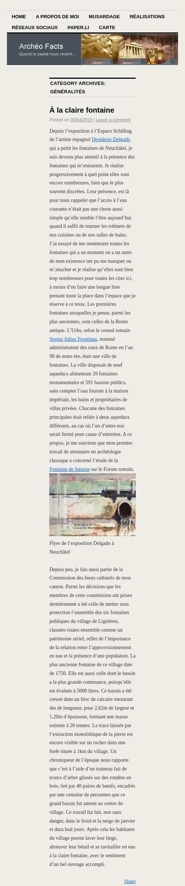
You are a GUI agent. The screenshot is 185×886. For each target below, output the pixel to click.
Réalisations (147, 16)
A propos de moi (57, 16)
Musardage (104, 16)
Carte (107, 27)
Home (19, 16)
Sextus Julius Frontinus (73, 339)
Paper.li (78, 27)
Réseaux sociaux (35, 27)
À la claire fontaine (81, 110)
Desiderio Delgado (111, 139)
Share (130, 881)
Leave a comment (113, 119)
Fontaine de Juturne (69, 469)
